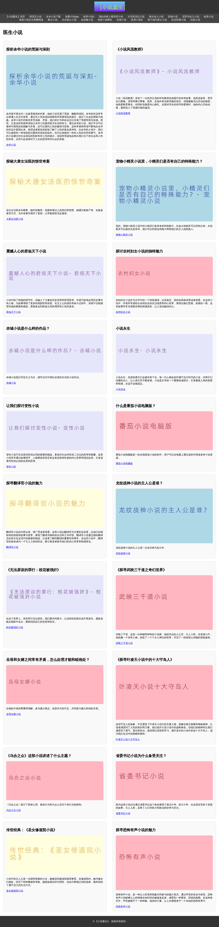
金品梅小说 (87, 19)
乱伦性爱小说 (178, 19)
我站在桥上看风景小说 (111, 16)
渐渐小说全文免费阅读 (31, 19)
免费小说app (72, 16)
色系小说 (208, 16)
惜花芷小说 (35, 16)
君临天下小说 (13, 312)
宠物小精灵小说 (124, 234)
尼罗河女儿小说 (190, 16)
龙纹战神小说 (123, 553)
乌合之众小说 (13, 810)
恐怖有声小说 (123, 906)
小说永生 (120, 389)
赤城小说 (11, 383)
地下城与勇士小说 (157, 19)
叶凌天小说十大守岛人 (128, 739)
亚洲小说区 (137, 19)
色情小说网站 (105, 19)
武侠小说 (121, 19)
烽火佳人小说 (156, 16)
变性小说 (11, 466)
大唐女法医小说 (14, 219)
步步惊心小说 (69, 19)
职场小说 (173, 16)
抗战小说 (195, 19)
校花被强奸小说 (14, 627)
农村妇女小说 (123, 312)
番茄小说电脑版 (124, 463)
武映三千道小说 (124, 643)
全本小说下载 (53, 16)
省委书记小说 (123, 813)
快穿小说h (88, 16)
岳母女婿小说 (13, 714)
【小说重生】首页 (15, 16)
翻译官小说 (12, 547)
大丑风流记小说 (136, 16)
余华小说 (11, 145)
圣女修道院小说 (14, 890)
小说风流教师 (123, 113)
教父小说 (52, 19)
